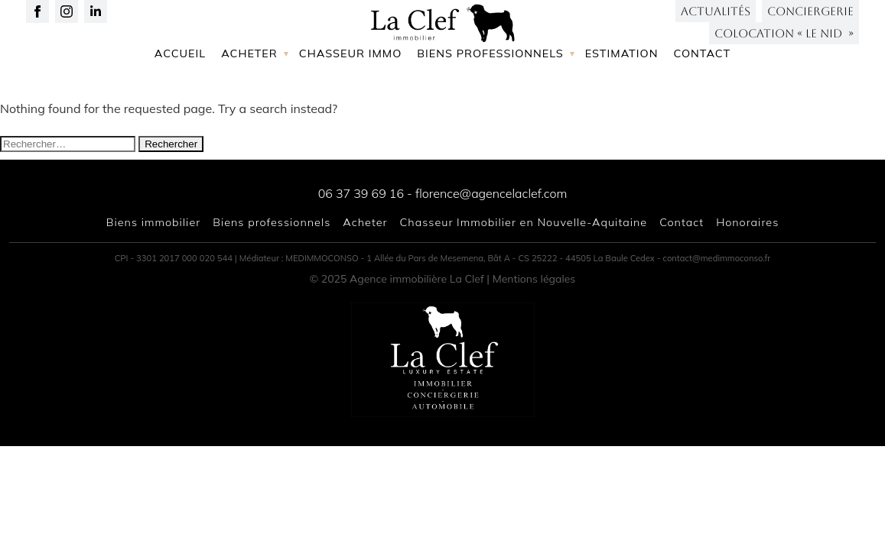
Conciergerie (810, 23)
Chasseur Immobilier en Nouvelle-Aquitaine (524, 222)
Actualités (715, 23)
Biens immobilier (153, 222)
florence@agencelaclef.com (491, 193)
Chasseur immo (350, 101)
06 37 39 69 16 (361, 193)
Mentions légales (534, 279)
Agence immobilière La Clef (417, 279)
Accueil (180, 101)
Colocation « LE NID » (784, 45)
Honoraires (747, 222)
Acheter (249, 101)
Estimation (622, 101)
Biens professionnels (490, 101)
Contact (701, 101)
